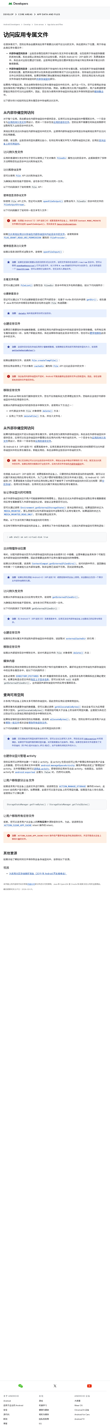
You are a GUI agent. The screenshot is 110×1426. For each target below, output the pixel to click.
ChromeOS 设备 (81, 1410)
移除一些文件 (12, 722)
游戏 (41, 1401)
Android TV (79, 1419)
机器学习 (43, 1405)
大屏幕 (77, 1401)
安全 (5, 1410)
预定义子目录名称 (40, 679)
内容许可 (31, 884)
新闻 (5, 1419)
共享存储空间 (43, 79)
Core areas (25, 14)
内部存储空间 (76, 464)
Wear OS (78, 1405)
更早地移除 (95, 333)
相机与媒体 (44, 1414)
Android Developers (11, 24)
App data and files (48, 14)
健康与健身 (44, 1410)
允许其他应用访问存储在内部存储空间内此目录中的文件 (36, 234)
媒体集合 (98, 91)
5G (40, 1423)
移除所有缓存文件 (37, 722)
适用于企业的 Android (13, 1405)
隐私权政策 (44, 1419)
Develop (8, 14)
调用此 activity (41, 768)
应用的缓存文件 (61, 122)
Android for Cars (82, 1414)
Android (7, 1401)
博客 (5, 1423)
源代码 (6, 1414)
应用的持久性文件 (17, 122)
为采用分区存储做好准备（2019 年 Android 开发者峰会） (38, 873)
